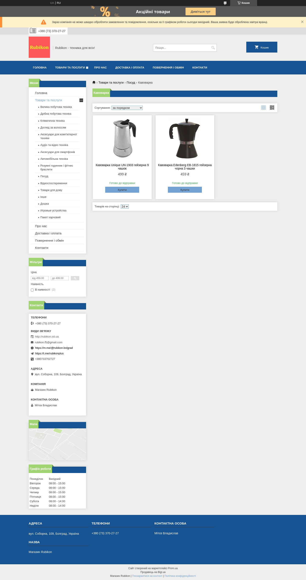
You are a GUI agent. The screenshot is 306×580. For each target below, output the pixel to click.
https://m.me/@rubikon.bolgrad (54, 347)
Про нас (100, 67)
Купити (122, 189)
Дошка (44, 203)
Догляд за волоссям (53, 127)
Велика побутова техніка (56, 106)
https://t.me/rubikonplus (49, 353)
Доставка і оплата (129, 67)
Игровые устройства (53, 210)
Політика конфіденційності (180, 575)
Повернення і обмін (168, 67)
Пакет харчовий (50, 217)
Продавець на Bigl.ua (153, 572)
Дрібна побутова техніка (55, 113)
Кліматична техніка (52, 120)
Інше (43, 196)
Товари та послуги (70, 67)
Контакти (199, 67)
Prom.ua (173, 568)
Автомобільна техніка (54, 158)
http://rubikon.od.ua (47, 336)
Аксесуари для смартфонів (57, 152)
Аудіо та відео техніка (54, 145)
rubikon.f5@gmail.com (48, 342)
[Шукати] (213, 47)
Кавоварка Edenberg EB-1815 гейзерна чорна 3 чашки (185, 166)
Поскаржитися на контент (147, 575)
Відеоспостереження (53, 183)
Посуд (131, 82)
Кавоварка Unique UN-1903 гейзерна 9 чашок (122, 166)
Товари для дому (51, 190)
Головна (40, 67)
